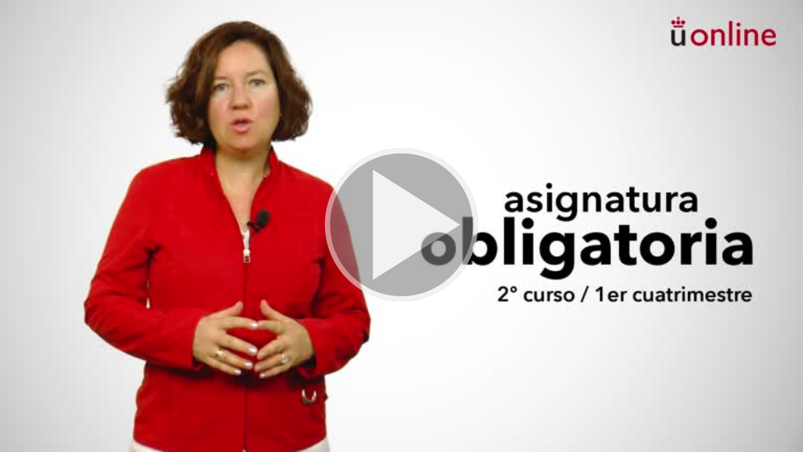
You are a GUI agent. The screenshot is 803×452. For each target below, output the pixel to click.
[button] (401, 226)
